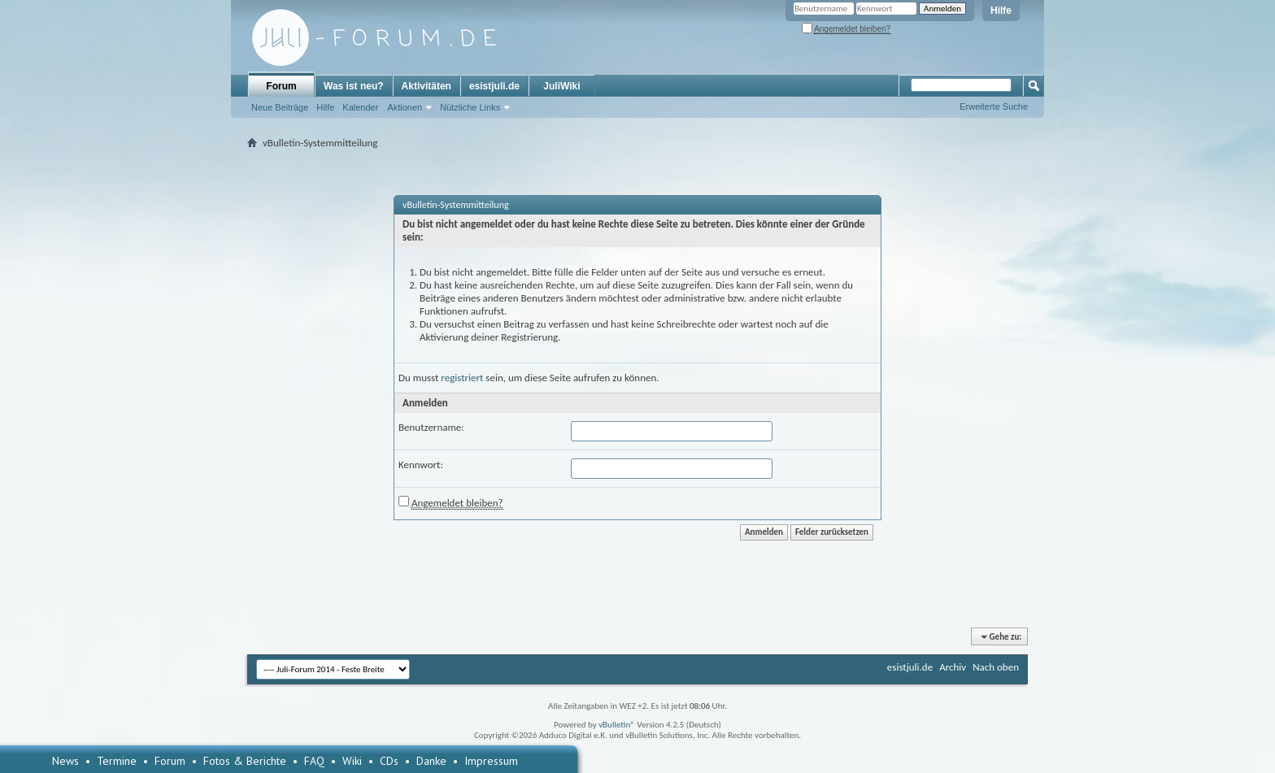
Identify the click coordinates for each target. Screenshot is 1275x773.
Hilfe (1001, 10)
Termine (117, 760)
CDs (389, 760)
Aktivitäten (426, 86)
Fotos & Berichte (244, 760)
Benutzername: (431, 427)
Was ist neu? (354, 86)
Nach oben (996, 667)
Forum (281, 86)
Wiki (352, 760)
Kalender (360, 107)
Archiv (952, 667)
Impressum (491, 760)
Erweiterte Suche (994, 106)
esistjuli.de (494, 86)
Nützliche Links (470, 107)
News (65, 760)
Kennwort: (420, 464)
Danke (431, 760)
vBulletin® (616, 724)
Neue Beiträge (279, 107)
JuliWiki (561, 86)
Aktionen (404, 107)
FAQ (314, 760)
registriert (462, 377)
